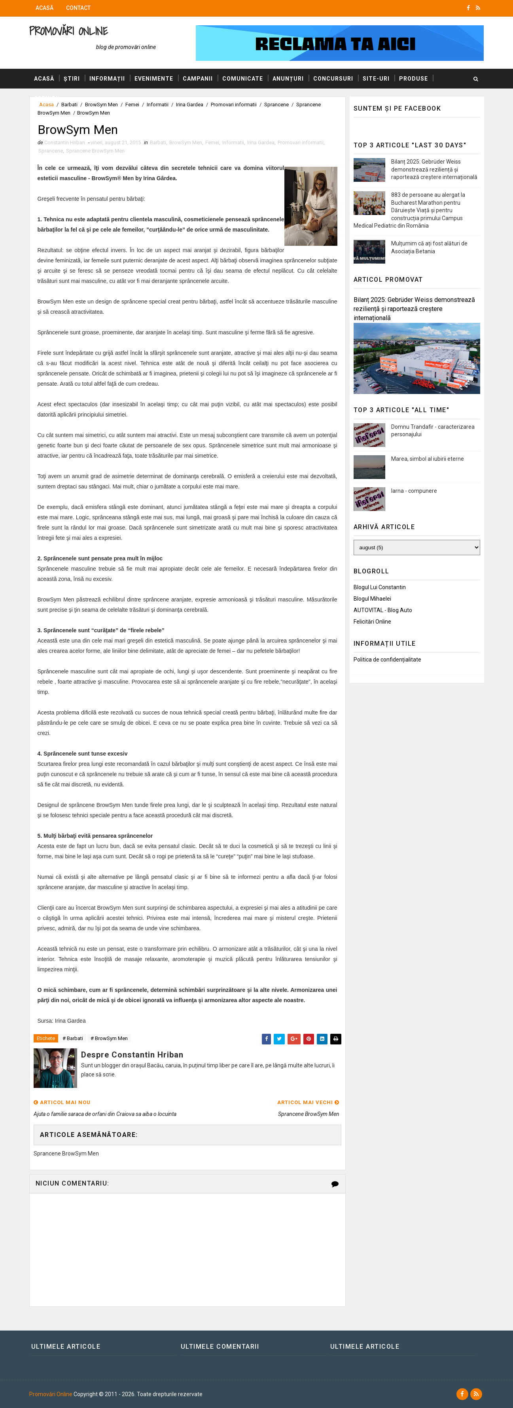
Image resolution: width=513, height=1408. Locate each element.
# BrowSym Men (109, 1038)
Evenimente (153, 78)
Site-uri (376, 78)
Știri (72, 78)
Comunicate (242, 78)
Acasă (44, 8)
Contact (78, 8)
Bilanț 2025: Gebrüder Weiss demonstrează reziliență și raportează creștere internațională (434, 169)
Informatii (233, 142)
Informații (107, 78)
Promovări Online (68, 31)
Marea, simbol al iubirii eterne (427, 459)
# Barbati (72, 1038)
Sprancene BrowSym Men (95, 151)
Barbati (158, 142)
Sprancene (50, 151)
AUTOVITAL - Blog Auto (383, 610)
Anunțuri (288, 78)
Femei (212, 142)
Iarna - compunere (414, 491)
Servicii (47, 98)
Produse (413, 78)
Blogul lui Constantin (380, 587)
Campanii (198, 78)
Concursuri (333, 78)
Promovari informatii (301, 142)
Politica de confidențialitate (387, 659)
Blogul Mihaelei (372, 599)
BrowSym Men (185, 142)
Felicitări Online (372, 621)
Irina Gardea (260, 142)
